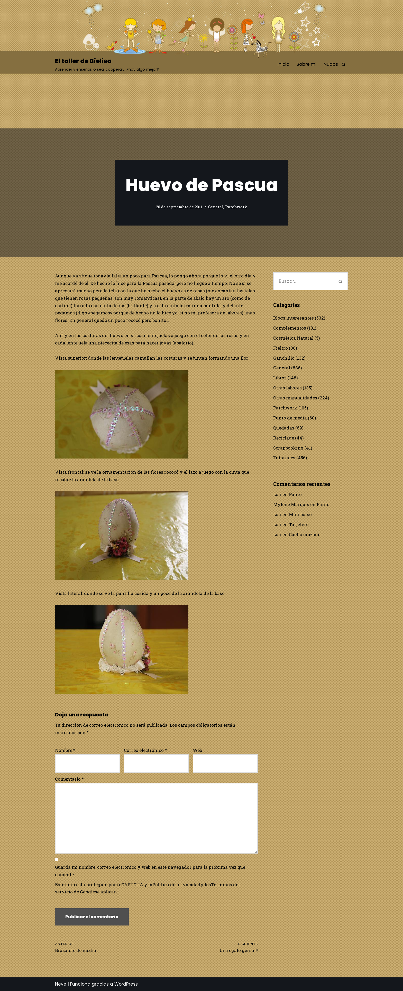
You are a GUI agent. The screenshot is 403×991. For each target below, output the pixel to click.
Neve (60, 984)
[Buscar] (343, 64)
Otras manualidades (295, 398)
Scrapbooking (288, 448)
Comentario (69, 779)
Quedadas (283, 428)
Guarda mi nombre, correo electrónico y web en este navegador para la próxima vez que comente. (150, 870)
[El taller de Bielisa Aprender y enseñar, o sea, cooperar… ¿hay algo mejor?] (107, 64)
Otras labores (287, 388)
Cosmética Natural (293, 338)
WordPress (126, 984)
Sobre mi (306, 64)
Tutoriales (284, 458)
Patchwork (236, 206)
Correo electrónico (145, 750)
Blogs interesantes (293, 318)
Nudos (331, 64)
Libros (280, 378)
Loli (277, 494)
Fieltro (280, 348)
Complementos (289, 328)
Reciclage (283, 438)
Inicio (283, 64)
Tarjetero (299, 524)
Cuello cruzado (304, 534)
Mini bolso (300, 514)
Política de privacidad (176, 884)
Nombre (65, 750)
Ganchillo (284, 358)
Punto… (297, 494)
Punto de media (290, 418)
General (215, 206)
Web (197, 750)
